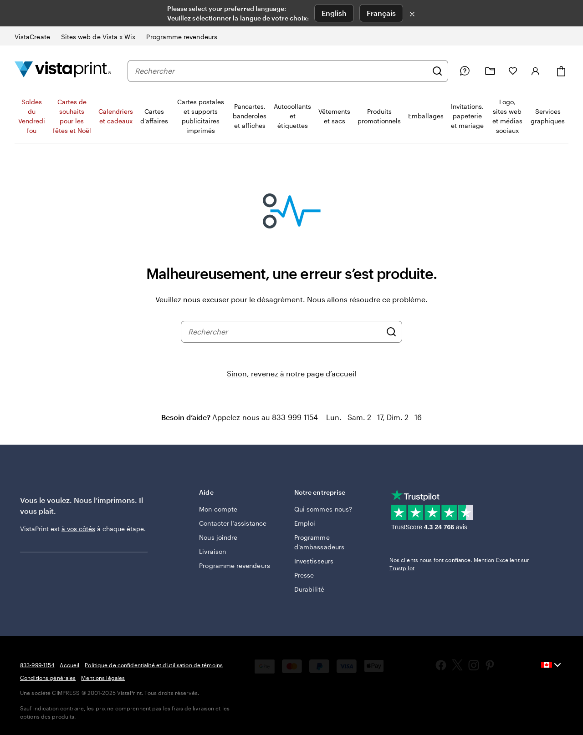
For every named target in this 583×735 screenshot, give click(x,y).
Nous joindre (218, 537)
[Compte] (535, 71)
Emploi (304, 523)
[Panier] (561, 71)
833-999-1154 (37, 665)
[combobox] (281, 71)
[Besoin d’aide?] (464, 71)
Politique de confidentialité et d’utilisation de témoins (154, 665)
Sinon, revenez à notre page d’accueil (291, 373)
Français (381, 13)
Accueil (69, 665)
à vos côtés (78, 528)
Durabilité (309, 589)
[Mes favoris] (512, 71)
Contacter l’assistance (232, 523)
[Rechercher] (437, 71)
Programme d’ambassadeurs (319, 542)
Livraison (212, 551)
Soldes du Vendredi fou (31, 116)
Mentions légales (103, 677)
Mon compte (218, 509)
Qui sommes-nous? (323, 509)
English (334, 13)
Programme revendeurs (234, 565)
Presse (304, 575)
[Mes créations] (490, 71)
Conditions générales (48, 677)
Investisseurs (313, 561)
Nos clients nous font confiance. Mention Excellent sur (459, 564)
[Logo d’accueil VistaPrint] (63, 70)
